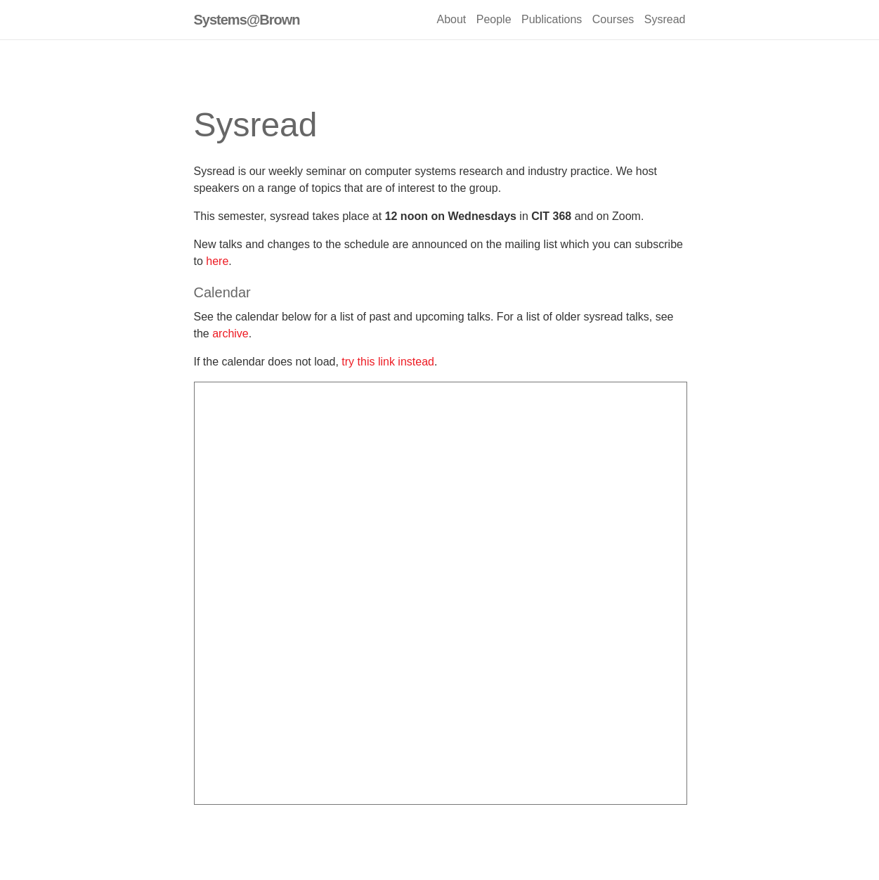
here (217, 261)
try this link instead (387, 362)
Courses (613, 19)
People (494, 19)
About (451, 19)
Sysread (665, 19)
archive (230, 333)
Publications (551, 19)
